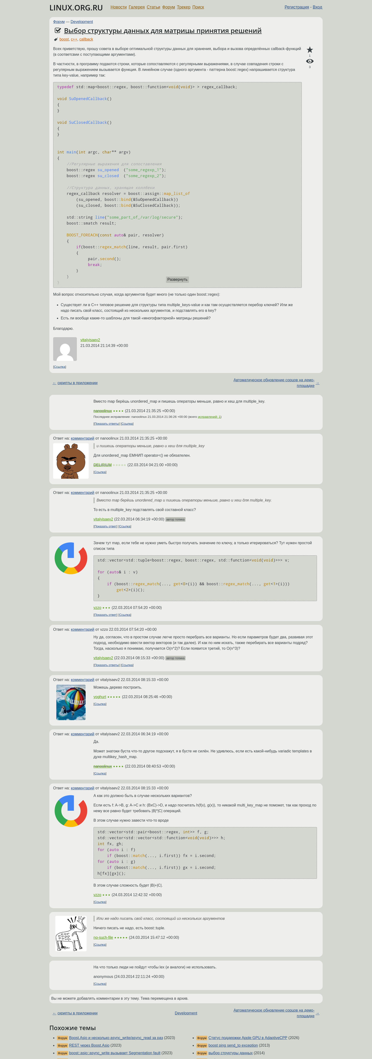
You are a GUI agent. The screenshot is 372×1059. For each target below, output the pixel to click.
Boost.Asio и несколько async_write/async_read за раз (116, 1038)
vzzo (97, 608)
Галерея (137, 7)
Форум (168, 7)
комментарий (82, 438)
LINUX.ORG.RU (76, 7)
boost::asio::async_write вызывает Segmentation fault (114, 1053)
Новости (119, 7)
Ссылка (59, 366)
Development (82, 22)
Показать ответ (105, 526)
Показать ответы (106, 423)
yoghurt (99, 697)
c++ (74, 39)
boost (64, 39)
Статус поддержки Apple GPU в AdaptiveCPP (248, 1038)
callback (86, 39)
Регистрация (297, 7)
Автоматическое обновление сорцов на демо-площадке (273, 383)
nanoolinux (102, 411)
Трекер (184, 7)
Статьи (153, 7)
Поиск (198, 7)
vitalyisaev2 (90, 340)
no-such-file (103, 937)
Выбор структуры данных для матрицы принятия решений (163, 30)
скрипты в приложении (77, 383)
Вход (317, 7)
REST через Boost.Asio (89, 1045)
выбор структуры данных (231, 1053)
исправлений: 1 (209, 417)
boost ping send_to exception (233, 1045)
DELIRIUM (102, 465)
